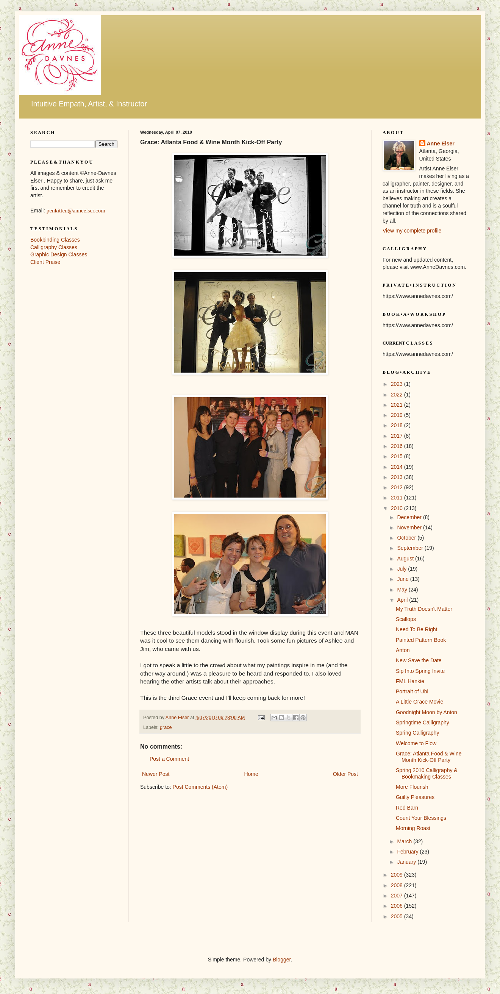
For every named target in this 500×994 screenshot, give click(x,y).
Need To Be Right (416, 629)
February (408, 852)
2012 (397, 487)
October (407, 538)
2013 (397, 477)
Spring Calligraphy (417, 733)
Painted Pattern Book (421, 640)
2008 (397, 885)
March (405, 841)
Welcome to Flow (416, 743)
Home (251, 774)
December (410, 517)
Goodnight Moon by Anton (426, 712)
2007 (397, 896)
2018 (397, 425)
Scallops (406, 619)
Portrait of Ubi (412, 691)
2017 (397, 436)
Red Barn (407, 808)
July (402, 569)
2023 (397, 384)
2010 (397, 508)
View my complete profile (412, 231)
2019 (397, 415)
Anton (403, 650)
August (406, 559)
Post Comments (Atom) (200, 787)
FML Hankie (410, 681)
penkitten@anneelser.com (76, 211)
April (403, 600)
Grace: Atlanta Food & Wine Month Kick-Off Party (429, 757)
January (407, 862)
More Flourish (412, 787)
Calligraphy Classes (53, 247)
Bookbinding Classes (55, 240)
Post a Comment (169, 759)
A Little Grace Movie (419, 702)
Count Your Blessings (421, 818)
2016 (397, 446)
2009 (397, 875)
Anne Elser (441, 143)
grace (166, 727)
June (403, 579)
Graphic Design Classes (58, 254)
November (410, 527)
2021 (397, 405)
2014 (397, 467)
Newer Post (155, 774)
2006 (397, 906)
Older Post (345, 774)
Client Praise (45, 262)
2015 (397, 456)
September (410, 548)
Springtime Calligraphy (422, 722)
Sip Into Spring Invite (420, 671)
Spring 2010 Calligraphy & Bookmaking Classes (427, 773)
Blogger (282, 960)
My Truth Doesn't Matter (424, 609)
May (402, 590)
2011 (397, 498)
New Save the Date (419, 660)
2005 (397, 916)
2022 (397, 395)
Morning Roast (413, 828)
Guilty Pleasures (415, 797)
